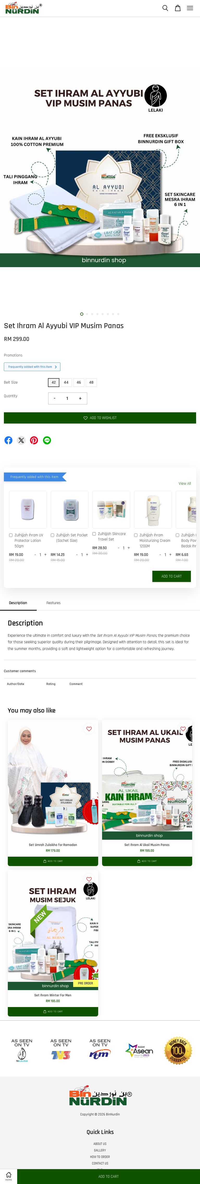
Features (54, 602)
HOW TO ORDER (100, 1157)
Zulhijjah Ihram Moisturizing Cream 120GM (152, 541)
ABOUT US (100, 1144)
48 (91, 382)
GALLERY (100, 1150)
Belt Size (11, 382)
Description (18, 602)
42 (54, 382)
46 (79, 382)
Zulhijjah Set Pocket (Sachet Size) (69, 538)
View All (185, 483)
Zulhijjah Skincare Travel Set (109, 536)
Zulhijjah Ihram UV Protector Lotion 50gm (26, 541)
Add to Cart (171, 576)
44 (66, 382)
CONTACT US (100, 1163)
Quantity (10, 396)
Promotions (13, 355)
